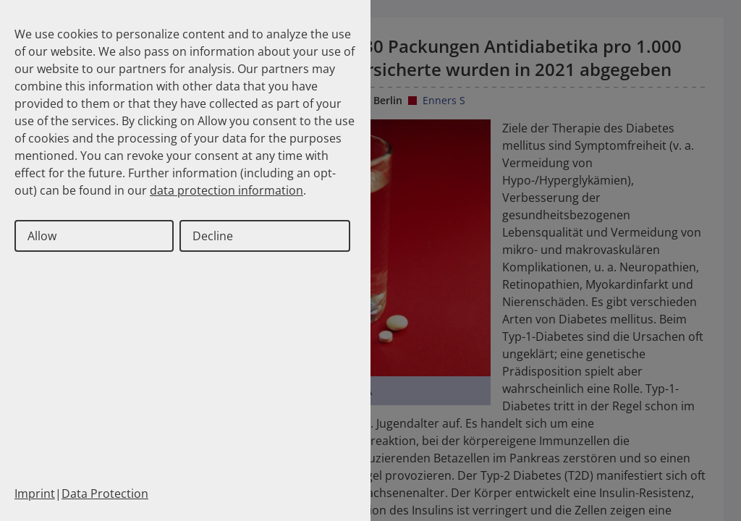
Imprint (34, 493)
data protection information (226, 190)
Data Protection (105, 493)
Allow (41, 236)
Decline (212, 236)
